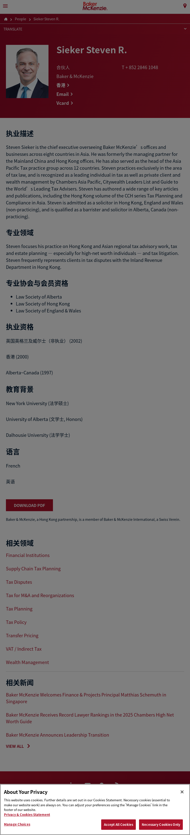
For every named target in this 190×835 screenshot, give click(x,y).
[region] (95, 809)
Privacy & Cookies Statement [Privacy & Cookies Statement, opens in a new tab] (27, 814)
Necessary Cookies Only (161, 824)
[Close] (182, 791)
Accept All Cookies (118, 824)
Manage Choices (17, 824)
